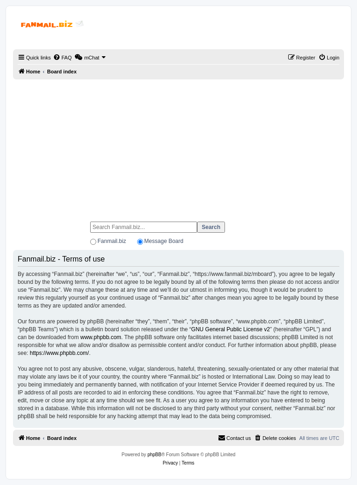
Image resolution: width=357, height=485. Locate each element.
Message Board (163, 241)
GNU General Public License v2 (230, 329)
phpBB (154, 454)
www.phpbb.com (100, 337)
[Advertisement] (178, 146)
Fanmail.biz (112, 241)
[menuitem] (62, 57)
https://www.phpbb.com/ (59, 353)
